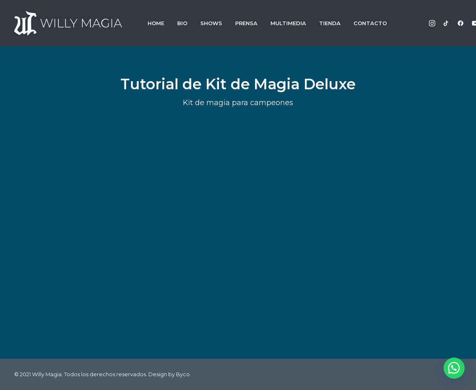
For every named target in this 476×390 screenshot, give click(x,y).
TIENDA (330, 23)
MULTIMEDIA (288, 23)
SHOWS (211, 23)
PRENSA (246, 23)
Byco (183, 374)
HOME (156, 23)
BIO (182, 23)
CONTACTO (370, 23)
